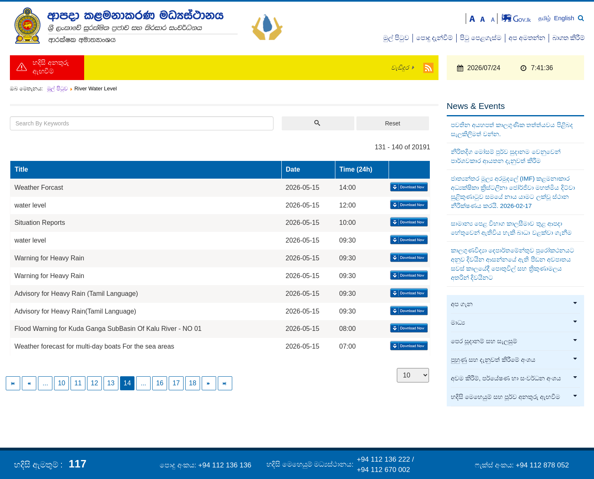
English (564, 17)
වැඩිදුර (400, 67)
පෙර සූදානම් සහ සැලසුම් (514, 341)
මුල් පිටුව (396, 37)
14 (127, 383)
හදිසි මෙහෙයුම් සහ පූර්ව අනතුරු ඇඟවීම (514, 397)
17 (176, 383)
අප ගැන (514, 304)
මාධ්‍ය (514, 322)
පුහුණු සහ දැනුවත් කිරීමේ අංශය (514, 359)
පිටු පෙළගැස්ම (481, 37)
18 (192, 383)
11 (78, 383)
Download (408, 187)
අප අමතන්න (527, 37)
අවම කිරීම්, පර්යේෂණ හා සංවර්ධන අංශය (514, 378)
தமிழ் (545, 18)
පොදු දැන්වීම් (434, 37)
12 (94, 383)
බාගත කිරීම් (568, 37)
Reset (392, 123)
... (45, 383)
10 (61, 383)
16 (159, 383)
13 (111, 383)
